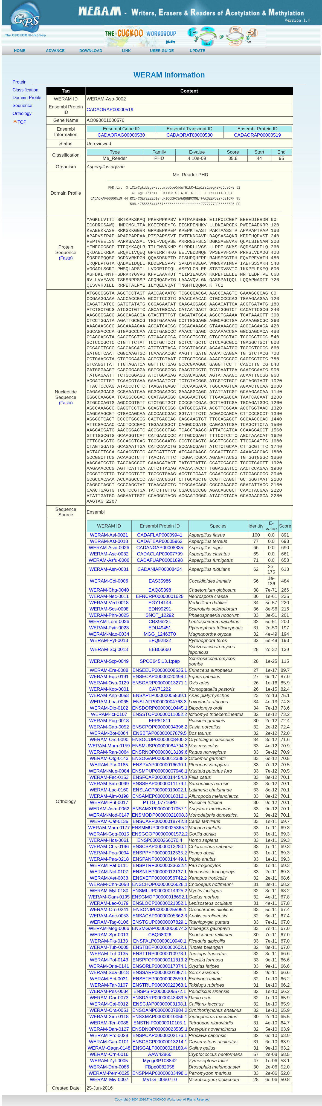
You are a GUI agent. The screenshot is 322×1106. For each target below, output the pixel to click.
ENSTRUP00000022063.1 (159, 985)
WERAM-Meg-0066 (109, 928)
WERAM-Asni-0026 (109, 547)
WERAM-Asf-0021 (109, 535)
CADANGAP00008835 (160, 547)
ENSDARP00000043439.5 (159, 997)
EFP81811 (160, 720)
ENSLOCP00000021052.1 (159, 903)
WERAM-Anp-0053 (109, 695)
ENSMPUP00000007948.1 (159, 771)
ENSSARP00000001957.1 (159, 972)
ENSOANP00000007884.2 (159, 1010)
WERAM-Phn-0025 (109, 615)
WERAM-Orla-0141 (109, 966)
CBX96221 (160, 621)
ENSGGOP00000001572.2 (160, 834)
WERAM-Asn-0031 (109, 569)
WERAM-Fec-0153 (109, 777)
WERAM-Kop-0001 (109, 689)
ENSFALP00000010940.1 (160, 941)
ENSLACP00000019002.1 (160, 790)
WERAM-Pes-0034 (109, 991)
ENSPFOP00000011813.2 (159, 960)
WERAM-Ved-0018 (109, 602)
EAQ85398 (159, 590)
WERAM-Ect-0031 (109, 978)
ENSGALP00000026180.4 (160, 1048)
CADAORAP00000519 (110, 109)
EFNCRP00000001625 (160, 596)
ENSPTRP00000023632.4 (160, 865)
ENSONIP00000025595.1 (160, 909)
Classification (25, 90)
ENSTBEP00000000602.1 (160, 947)
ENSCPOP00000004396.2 (159, 727)
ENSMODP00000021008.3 (160, 815)
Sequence (22, 105)
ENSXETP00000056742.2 (160, 878)
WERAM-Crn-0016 (109, 1054)
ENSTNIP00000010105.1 (160, 1023)
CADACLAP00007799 (159, 554)
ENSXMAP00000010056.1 (159, 1016)
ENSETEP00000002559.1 (160, 978)
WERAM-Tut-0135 (109, 953)
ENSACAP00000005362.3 (159, 915)
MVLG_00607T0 (160, 1079)
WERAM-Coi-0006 (109, 581)
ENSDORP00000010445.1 (159, 708)
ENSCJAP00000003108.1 (160, 1004)
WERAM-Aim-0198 (109, 796)
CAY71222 (160, 689)
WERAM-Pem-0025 (109, 1073)
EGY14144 (159, 602)
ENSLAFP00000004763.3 (160, 701)
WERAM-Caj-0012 (109, 1004)
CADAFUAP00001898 (160, 560)
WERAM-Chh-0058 (109, 884)
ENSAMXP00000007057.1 (159, 808)
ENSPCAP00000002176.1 (159, 1035)
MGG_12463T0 (160, 634)
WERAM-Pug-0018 (109, 720)
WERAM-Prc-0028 (109, 1035)
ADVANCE (55, 50)
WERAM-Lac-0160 (109, 790)
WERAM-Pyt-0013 (109, 640)
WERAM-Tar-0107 (109, 985)
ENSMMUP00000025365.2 (160, 827)
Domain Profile (27, 97)
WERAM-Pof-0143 (109, 960)
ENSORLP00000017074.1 (159, 966)
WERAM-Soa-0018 (109, 972)
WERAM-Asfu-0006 (109, 560)
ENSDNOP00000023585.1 (159, 1029)
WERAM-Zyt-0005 (109, 1060)
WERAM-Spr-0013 (109, 934)
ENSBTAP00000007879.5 (160, 733)
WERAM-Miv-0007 (109, 1079)
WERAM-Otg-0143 (109, 758)
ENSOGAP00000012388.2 (159, 758)
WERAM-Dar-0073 (109, 997)
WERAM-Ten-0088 (109, 1023)
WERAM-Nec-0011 (109, 596)
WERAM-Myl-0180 (109, 890)
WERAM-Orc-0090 (109, 739)
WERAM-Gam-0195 (109, 897)
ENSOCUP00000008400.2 (159, 739)
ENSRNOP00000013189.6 (159, 752)
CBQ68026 (159, 934)
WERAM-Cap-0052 (109, 727)
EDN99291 (159, 609)
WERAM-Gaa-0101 (109, 1041)
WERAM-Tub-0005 (109, 947)
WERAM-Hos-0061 (109, 840)
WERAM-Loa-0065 (109, 701)
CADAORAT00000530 (189, 135)
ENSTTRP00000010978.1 (160, 953)
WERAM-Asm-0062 (109, 808)
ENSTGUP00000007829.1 (159, 922)
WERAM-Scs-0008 (109, 609)
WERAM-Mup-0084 (109, 771)
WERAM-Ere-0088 (109, 670)
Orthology (22, 113)
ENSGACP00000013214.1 (159, 1041)
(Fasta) (66, 258)
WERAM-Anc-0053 (109, 915)
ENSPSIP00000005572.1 (160, 991)
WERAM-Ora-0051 (109, 1010)
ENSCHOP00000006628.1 (159, 884)
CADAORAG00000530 (121, 135)
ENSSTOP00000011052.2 (159, 714)
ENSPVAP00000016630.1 (160, 764)
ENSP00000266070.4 (159, 840)
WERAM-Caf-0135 (109, 821)
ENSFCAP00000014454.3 (160, 777)
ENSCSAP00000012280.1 (159, 846)
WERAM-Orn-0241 (109, 909)
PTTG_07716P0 (160, 802)
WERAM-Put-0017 (109, 802)
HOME (19, 50)
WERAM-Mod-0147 (109, 815)
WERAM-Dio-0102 (109, 708)
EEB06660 (160, 649)
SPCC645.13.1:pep (160, 661)
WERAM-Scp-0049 (109, 661)
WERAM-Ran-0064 (109, 752)
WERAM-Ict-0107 (109, 714)
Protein (20, 82)
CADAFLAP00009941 (159, 535)
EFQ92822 (160, 640)
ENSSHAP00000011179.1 (159, 783)
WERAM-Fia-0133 (109, 941)
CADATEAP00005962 (159, 541)
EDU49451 (159, 627)
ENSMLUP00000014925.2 (159, 890)
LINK (126, 50)
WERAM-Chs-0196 (109, 846)
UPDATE (197, 50)
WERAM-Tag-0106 (109, 922)
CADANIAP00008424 (160, 569)
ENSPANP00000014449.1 (160, 859)
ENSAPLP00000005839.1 (160, 695)
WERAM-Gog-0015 (109, 834)
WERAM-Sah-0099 (109, 783)
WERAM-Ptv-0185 (109, 764)
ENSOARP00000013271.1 (159, 683)
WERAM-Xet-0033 (109, 878)
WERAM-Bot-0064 (109, 733)
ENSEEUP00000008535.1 (159, 670)
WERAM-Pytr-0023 (109, 627)
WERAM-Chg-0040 (109, 590)
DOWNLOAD (90, 50)
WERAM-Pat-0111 (109, 865)
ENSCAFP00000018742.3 (160, 821)
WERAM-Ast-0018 (109, 541)
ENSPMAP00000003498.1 (159, 1073)
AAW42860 (159, 1054)
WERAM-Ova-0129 (109, 683)
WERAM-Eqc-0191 (109, 676)
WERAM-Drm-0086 (109, 1067)
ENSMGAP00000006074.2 (159, 928)
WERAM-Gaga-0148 (109, 1048)
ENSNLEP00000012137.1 (160, 871)
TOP (22, 122)
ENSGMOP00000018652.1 (160, 897)
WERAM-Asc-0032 (109, 554)
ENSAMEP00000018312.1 (159, 796)
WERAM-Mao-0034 (109, 634)
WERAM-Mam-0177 (109, 827)
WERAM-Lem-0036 (109, 621)
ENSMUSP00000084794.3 (159, 745)
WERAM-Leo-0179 (109, 903)
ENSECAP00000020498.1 (159, 676)
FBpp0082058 (160, 1067)
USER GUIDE (162, 50)
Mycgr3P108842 (160, 1060)
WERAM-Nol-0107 (109, 871)
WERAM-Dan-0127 (109, 1029)
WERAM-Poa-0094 (109, 853)
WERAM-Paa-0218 (109, 859)
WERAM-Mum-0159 (109, 745)
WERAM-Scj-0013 (109, 649)
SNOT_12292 (160, 615)
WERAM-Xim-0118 (109, 1016)
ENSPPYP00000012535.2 (160, 853)
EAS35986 (160, 581)
